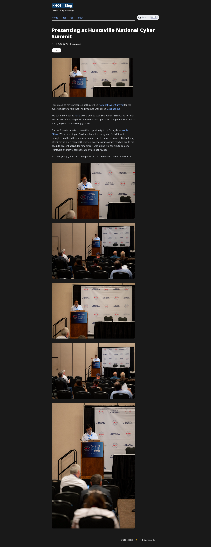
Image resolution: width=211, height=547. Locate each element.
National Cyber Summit (111, 104)
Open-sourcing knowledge (63, 10)
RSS (72, 17)
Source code (149, 540)
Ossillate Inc (113, 108)
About (80, 17)
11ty (139, 540)
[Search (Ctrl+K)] (148, 17)
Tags (63, 17)
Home (55, 17)
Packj (77, 115)
